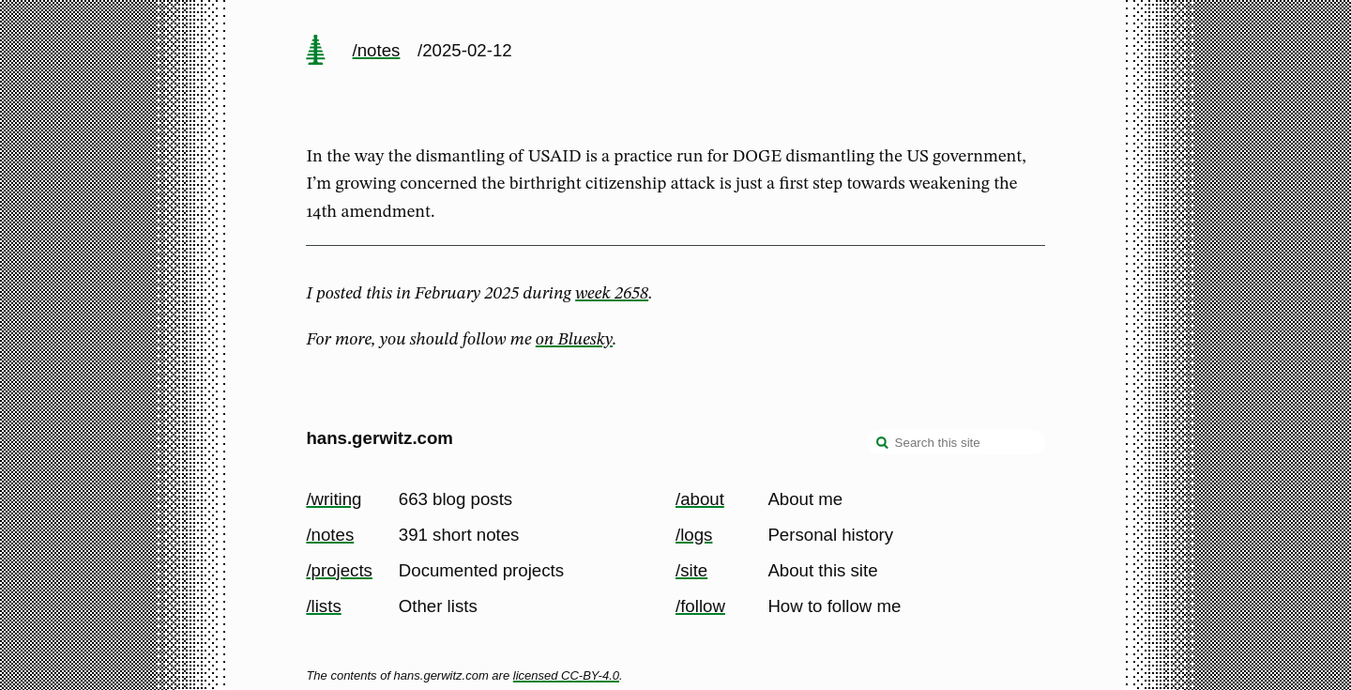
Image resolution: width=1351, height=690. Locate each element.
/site (691, 570)
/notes (377, 50)
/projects (339, 570)
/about (700, 499)
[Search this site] (956, 442)
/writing (333, 499)
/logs (694, 534)
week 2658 (611, 293)
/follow (700, 606)
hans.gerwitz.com (379, 438)
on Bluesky (574, 339)
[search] (883, 444)
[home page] (316, 51)
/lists (323, 606)
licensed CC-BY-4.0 (566, 675)
